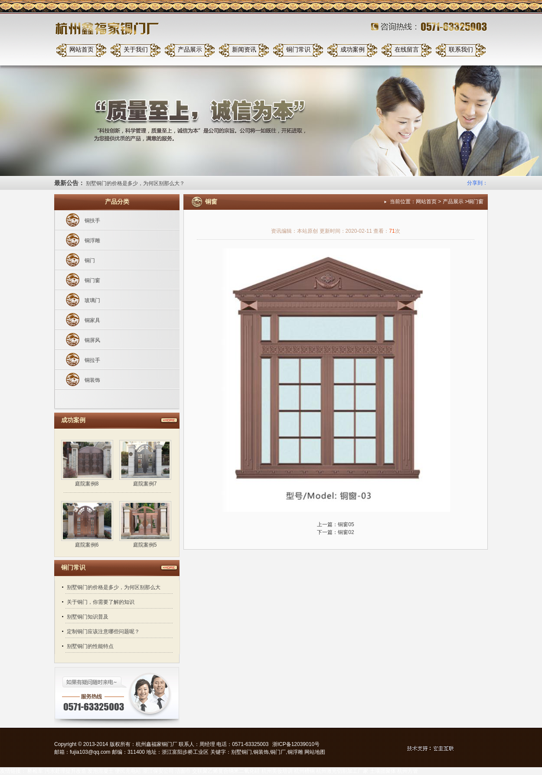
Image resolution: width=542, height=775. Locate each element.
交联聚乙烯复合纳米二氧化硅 (226, 771)
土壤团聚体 (383, 771)
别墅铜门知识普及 (87, 617)
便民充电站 (128, 771)
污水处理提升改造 (65, 771)
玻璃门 (92, 300)
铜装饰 (92, 380)
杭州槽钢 (304, 771)
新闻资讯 (244, 49)
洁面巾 (183, 771)
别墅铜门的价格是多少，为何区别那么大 (113, 587)
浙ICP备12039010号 (296, 744)
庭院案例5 (145, 545)
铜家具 (92, 320)
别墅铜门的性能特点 (90, 646)
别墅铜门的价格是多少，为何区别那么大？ (135, 183)
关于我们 (136, 49)
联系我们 (461, 49)
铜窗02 (346, 532)
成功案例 (352, 49)
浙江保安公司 (158, 771)
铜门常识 (298, 49)
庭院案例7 (145, 484)
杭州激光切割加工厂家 (342, 771)
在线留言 (407, 49)
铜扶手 (92, 221)
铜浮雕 (92, 241)
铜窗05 (346, 524)
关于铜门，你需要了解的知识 (100, 602)
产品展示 (190, 49)
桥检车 (35, 771)
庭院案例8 (87, 484)
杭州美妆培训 (277, 771)
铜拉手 (92, 360)
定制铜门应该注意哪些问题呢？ (103, 631)
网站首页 (81, 49)
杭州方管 (407, 771)
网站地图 (314, 752)
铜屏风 (92, 340)
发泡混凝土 (101, 771)
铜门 (90, 260)
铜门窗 (92, 280)
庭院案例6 (87, 545)
